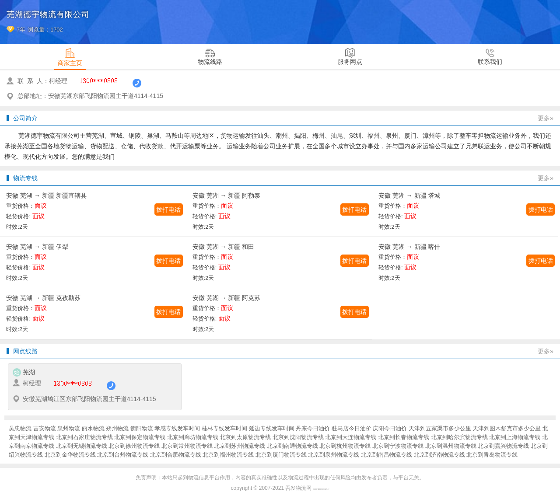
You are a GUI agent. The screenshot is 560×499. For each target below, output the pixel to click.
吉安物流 (44, 428)
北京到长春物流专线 (403, 437)
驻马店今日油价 (351, 428)
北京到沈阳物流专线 (298, 437)
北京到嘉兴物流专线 (503, 446)
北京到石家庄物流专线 (84, 437)
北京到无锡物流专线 (81, 446)
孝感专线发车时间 (177, 428)
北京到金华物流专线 (70, 454)
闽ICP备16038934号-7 (321, 489)
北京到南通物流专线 (292, 446)
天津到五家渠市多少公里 (440, 428)
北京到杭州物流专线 (345, 446)
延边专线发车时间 (271, 428)
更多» (545, 118)
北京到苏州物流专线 (239, 446)
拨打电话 (168, 209)
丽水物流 (93, 428)
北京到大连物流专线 (350, 437)
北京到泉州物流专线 (333, 454)
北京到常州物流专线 (187, 446)
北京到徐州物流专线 (134, 446)
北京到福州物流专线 (228, 454)
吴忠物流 (20, 428)
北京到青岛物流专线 (492, 454)
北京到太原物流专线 (245, 437)
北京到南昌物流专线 (386, 454)
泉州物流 (68, 428)
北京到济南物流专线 (439, 454)
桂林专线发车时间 (224, 428)
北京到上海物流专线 (514, 437)
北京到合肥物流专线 (175, 454)
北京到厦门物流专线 (281, 454)
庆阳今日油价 (390, 428)
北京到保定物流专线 (139, 437)
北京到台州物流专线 (122, 454)
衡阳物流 (141, 428)
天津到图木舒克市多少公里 (506, 428)
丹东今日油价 (313, 428)
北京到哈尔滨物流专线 (459, 437)
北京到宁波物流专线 (398, 446)
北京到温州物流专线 (450, 446)
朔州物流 (117, 428)
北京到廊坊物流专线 (192, 437)
